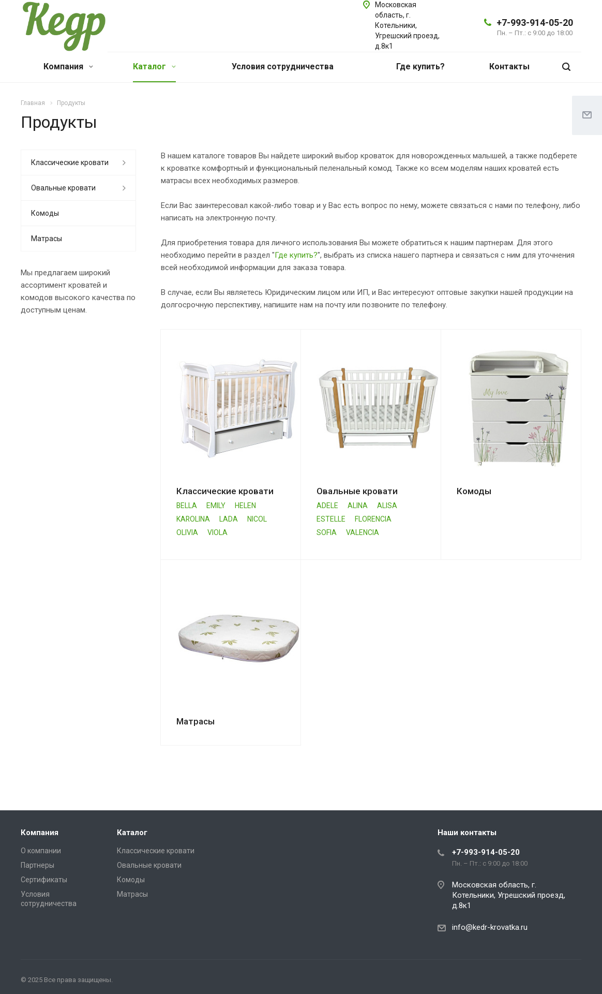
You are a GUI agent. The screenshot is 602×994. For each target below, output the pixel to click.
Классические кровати (225, 491)
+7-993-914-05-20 (534, 22)
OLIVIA (187, 532)
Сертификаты (44, 880)
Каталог (154, 66)
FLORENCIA (373, 519)
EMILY (215, 505)
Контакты (509, 66)
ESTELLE (331, 519)
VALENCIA (362, 532)
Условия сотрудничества (283, 66)
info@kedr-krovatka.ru (490, 927)
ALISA (387, 505)
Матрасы (195, 721)
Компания (68, 66)
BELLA (186, 505)
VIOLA (217, 532)
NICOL (257, 519)
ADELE (327, 505)
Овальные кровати (357, 491)
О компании (41, 851)
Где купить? (420, 66)
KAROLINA (193, 519)
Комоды (474, 491)
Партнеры (37, 865)
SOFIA (327, 532)
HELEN (245, 505)
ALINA (358, 505)
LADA (228, 519)
